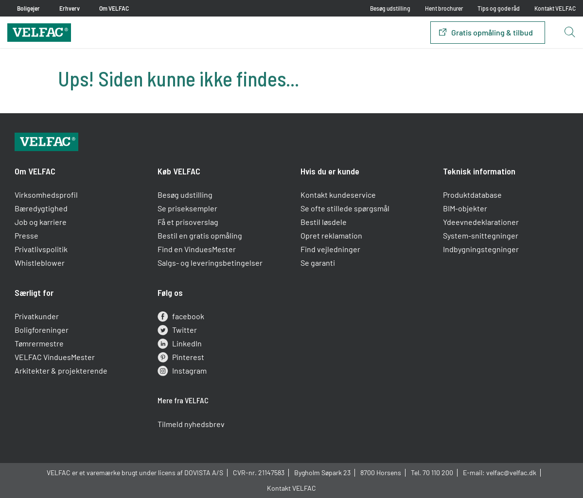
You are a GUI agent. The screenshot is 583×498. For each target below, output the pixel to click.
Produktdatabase (472, 194)
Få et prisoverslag (188, 221)
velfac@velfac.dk (511, 472)
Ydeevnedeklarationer (481, 221)
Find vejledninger (330, 249)
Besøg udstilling (390, 8)
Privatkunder (37, 316)
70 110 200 (438, 472)
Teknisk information (479, 171)
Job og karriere (41, 221)
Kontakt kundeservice (338, 194)
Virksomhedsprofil (46, 194)
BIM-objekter (465, 208)
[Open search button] (569, 32)
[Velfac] (39, 31)
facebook (181, 316)
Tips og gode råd (498, 8)
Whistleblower (40, 262)
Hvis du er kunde (329, 171)
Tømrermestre (39, 343)
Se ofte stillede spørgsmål (344, 208)
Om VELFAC (35, 171)
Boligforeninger (42, 329)
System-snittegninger (480, 235)
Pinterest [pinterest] (181, 357)
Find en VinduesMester (197, 249)
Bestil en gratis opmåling (200, 235)
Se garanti (317, 262)
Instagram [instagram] (182, 370)
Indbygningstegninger (481, 249)
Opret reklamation (331, 235)
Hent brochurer (444, 8)
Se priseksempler (187, 208)
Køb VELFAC (179, 171)
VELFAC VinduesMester (55, 356)
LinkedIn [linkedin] (180, 343)
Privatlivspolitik (41, 249)
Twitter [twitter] (177, 330)
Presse (26, 235)
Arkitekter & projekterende (61, 370)
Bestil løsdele (323, 221)
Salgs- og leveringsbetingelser (210, 262)
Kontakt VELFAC (555, 8)
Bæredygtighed (41, 208)
